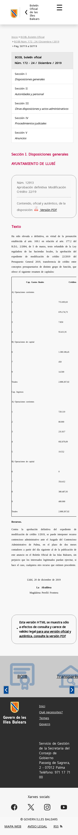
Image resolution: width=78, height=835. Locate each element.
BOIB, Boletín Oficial (33, 36)
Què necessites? (51, 712)
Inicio (14, 36)
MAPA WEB (12, 826)
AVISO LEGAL (37, 826)
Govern (44, 724)
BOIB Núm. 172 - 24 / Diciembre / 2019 (36, 41)
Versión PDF (48, 210)
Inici (42, 706)
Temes (44, 718)
